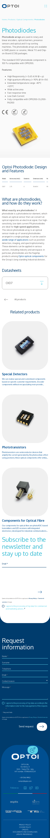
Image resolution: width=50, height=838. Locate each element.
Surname (5, 662)
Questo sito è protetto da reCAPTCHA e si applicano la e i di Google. (23, 600)
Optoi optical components (31, 256)
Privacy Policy (33, 598)
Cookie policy (25, 827)
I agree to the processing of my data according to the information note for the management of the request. (27, 706)
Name (5, 656)
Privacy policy (25, 825)
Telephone (6, 669)
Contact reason (8, 681)
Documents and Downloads (25, 832)
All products (14, 300)
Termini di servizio (42, 717)
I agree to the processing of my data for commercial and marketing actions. (26, 607)
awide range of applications (15, 239)
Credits (25, 830)
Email (4, 564)
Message (6, 687)
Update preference (24, 834)
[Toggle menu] (45, 6)
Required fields (7, 712)
